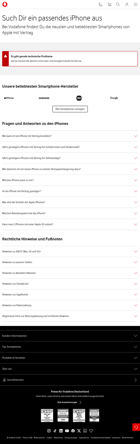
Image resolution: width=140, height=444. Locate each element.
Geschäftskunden (13, 380)
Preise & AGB (27, 438)
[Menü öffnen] (135, 4)
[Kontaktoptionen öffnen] (136, 427)
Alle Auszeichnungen (70, 402)
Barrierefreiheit (127, 438)
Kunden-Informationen (70, 336)
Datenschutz (58, 438)
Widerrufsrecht (39, 438)
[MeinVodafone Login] (126, 4)
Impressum (116, 438)
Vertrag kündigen (71, 438)
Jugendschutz (84, 438)
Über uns (70, 369)
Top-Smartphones (70, 347)
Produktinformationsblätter (101, 438)
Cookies (49, 438)
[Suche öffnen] (118, 4)
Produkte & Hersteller (70, 358)
